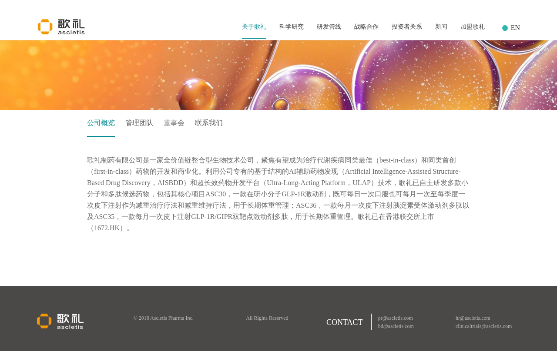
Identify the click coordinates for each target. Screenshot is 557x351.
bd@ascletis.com (396, 326)
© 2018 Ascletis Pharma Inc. (164, 318)
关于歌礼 (254, 26)
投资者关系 (407, 26)
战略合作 (366, 26)
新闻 (441, 26)
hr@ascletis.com (473, 318)
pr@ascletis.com (395, 318)
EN (515, 27)
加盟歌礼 (472, 26)
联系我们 (209, 122)
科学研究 (291, 26)
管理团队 (139, 122)
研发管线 (329, 26)
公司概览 (101, 122)
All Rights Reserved (267, 318)
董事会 (174, 122)
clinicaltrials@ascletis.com (484, 326)
